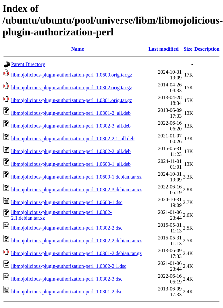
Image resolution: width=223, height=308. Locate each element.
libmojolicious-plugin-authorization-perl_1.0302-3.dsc (66, 279)
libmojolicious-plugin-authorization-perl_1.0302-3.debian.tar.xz (76, 189)
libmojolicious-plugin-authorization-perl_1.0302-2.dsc (66, 228)
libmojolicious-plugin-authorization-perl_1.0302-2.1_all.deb (72, 138)
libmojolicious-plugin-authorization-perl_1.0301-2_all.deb (71, 113)
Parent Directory (28, 64)
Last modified (163, 49)
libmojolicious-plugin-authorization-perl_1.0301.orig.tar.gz (71, 100)
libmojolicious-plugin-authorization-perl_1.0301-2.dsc (66, 291)
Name (77, 49)
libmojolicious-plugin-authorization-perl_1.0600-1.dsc (66, 202)
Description (206, 49)
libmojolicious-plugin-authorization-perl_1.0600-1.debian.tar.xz (76, 177)
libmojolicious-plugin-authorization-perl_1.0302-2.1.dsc (68, 266)
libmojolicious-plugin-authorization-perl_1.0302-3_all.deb (71, 125)
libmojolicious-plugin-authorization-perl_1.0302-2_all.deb (71, 151)
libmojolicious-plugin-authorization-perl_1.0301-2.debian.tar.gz (76, 253)
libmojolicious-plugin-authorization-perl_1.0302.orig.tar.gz (71, 87)
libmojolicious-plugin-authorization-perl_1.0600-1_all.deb (71, 164)
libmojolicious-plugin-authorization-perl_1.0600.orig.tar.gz (71, 74)
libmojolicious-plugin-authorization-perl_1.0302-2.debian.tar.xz (76, 240)
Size (187, 49)
